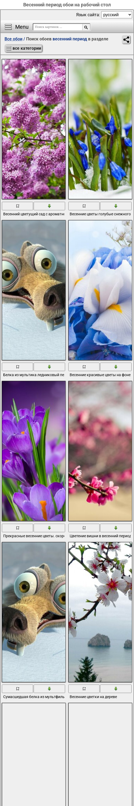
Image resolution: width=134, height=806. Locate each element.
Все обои (13, 38)
